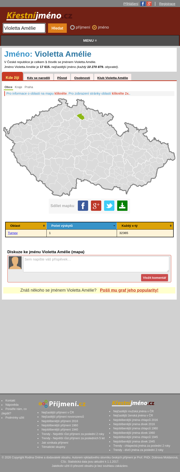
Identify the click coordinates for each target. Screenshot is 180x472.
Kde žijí (12, 77)
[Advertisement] (89, 342)
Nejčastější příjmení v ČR (57, 412)
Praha (29, 87)
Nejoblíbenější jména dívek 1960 (134, 433)
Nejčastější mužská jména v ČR (133, 411)
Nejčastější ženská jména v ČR (133, 415)
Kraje (18, 87)
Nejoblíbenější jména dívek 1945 (134, 441)
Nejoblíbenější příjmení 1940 (59, 429)
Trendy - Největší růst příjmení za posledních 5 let (73, 438)
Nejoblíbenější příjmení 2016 (59, 421)
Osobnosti (82, 78)
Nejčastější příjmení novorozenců (62, 416)
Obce (8, 87)
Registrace (167, 4)
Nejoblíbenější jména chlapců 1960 (135, 428)
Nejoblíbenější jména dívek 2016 (134, 424)
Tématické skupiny (53, 447)
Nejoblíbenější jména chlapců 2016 (135, 420)
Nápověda (12, 404)
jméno (103, 27)
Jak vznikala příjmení (54, 442)
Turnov (13, 233)
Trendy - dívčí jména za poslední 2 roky (138, 450)
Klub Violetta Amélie (112, 78)
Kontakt (10, 400)
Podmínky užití (14, 417)
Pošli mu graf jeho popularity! (129, 290)
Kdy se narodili (38, 78)
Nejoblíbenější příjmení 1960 (59, 425)
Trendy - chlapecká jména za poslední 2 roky (141, 445)
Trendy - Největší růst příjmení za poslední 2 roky (72, 434)
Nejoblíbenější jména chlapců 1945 (135, 437)
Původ (62, 78)
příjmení (83, 27)
